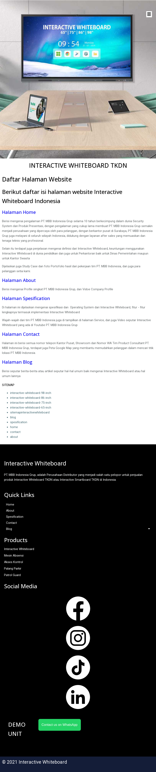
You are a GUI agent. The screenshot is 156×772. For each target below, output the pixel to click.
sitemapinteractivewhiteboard (30, 412)
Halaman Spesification (26, 298)
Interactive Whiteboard (19, 549)
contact (15, 432)
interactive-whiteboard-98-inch (30, 393)
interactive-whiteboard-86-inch (30, 398)
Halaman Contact (21, 334)
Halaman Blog (17, 362)
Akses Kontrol (13, 562)
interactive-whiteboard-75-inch (30, 402)
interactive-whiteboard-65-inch (30, 407)
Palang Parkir (12, 568)
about (14, 437)
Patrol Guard (12, 575)
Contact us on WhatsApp (60, 724)
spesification (18, 422)
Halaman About (19, 280)
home (14, 427)
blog (13, 417)
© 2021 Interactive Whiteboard (34, 762)
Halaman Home (19, 212)
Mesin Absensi (14, 555)
